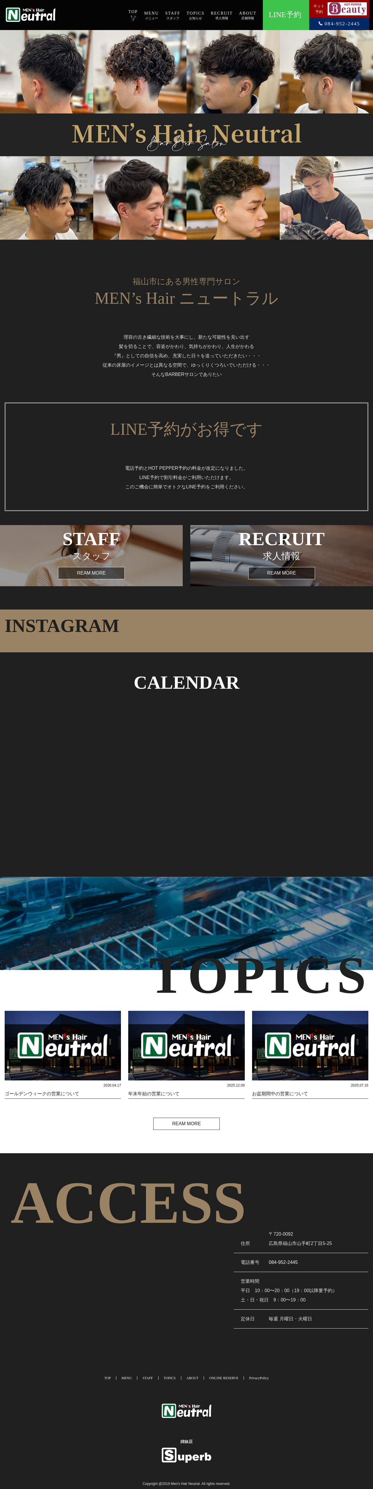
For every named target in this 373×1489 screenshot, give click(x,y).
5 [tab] (204, 226)
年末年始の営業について (154, 1093)
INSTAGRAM (62, 625)
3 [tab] (186, 226)
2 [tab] (178, 226)
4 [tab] (195, 226)
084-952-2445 (283, 1262)
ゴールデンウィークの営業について (42, 1093)
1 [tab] (169, 226)
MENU (127, 1378)
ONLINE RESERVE (223, 1378)
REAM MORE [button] (91, 572)
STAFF (147, 1378)
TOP (107, 1378)
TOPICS (170, 1378)
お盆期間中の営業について (280, 1093)
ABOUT (192, 1378)
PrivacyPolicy (259, 1378)
